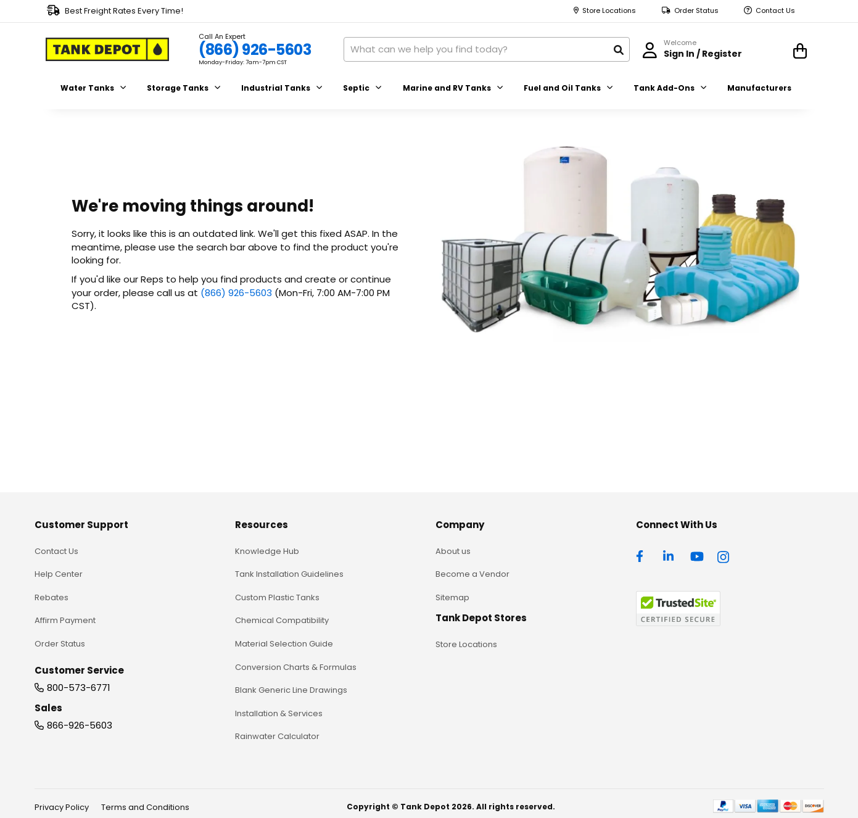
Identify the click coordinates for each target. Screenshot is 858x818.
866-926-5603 (79, 725)
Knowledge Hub (267, 551)
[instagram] (724, 555)
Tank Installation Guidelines (289, 574)
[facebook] (643, 555)
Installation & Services (279, 713)
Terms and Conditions (145, 807)
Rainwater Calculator (277, 736)
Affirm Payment (65, 620)
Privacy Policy (62, 807)
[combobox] (487, 49)
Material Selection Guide (284, 644)
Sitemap (452, 597)
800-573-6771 (78, 687)
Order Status (696, 10)
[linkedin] (670, 555)
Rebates (51, 597)
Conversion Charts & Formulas (296, 667)
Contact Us (775, 10)
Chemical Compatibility (282, 620)
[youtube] (697, 555)
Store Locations (609, 10)
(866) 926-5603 (255, 49)
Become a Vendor (472, 574)
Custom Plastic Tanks (277, 597)
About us (453, 551)
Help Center (59, 574)
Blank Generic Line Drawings (291, 690)
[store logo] (107, 49)
